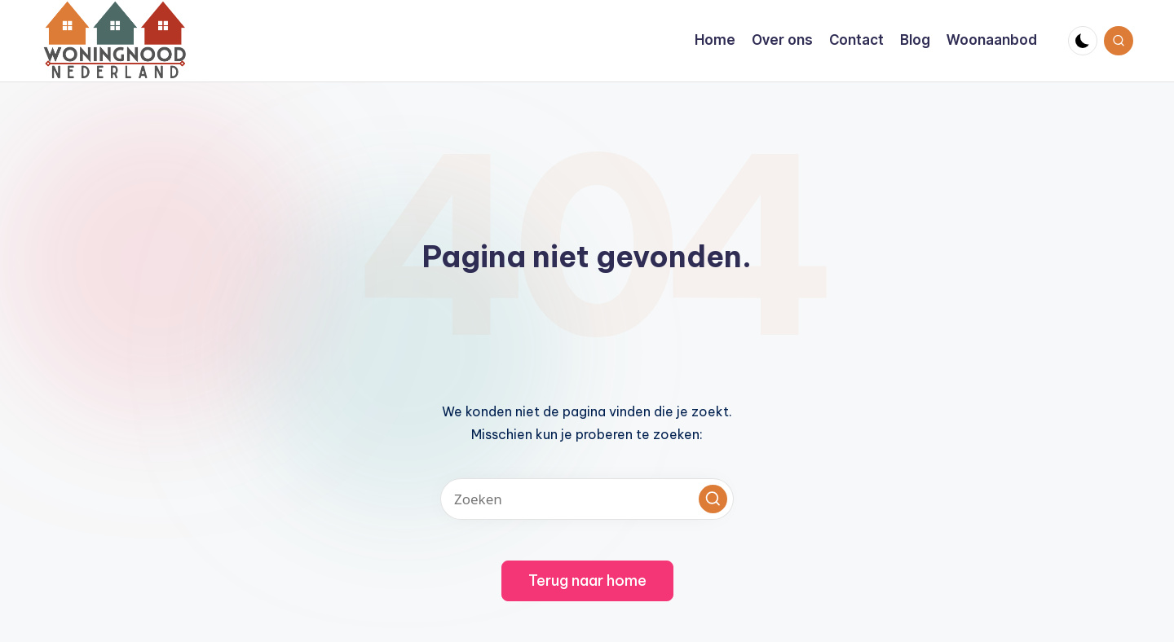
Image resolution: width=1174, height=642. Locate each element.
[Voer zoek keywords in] (587, 499)
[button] (713, 499)
